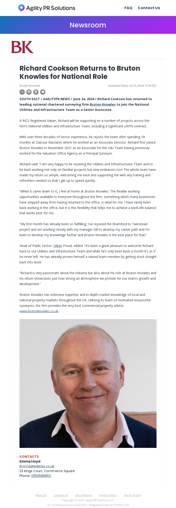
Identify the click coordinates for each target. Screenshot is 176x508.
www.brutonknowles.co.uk (38, 311)
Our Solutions (83, 495)
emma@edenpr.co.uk (36, 466)
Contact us (61, 495)
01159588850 (41, 475)
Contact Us (149, 8)
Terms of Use (132, 495)
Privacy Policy (108, 495)
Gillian (57, 245)
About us (41, 495)
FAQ (128, 8)
